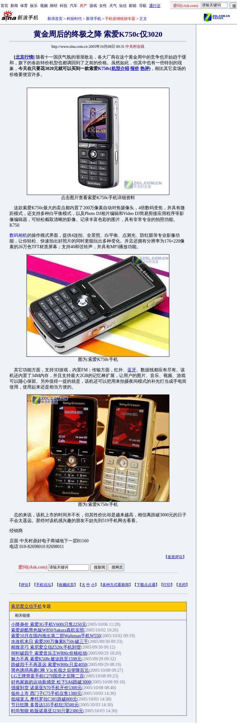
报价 (134, 68)
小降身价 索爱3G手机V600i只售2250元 (48, 624)
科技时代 (74, 18)
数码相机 (18, 235)
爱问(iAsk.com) (32, 567)
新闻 (14, 5)
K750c (104, 68)
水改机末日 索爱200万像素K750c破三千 (49, 641)
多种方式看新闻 (115, 584)
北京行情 (24, 57)
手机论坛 (43, 584)
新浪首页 (55, 18)
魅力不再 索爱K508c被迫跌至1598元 (46, 659)
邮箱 (133, 5)
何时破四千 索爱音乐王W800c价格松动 (49, 653)
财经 (54, 5)
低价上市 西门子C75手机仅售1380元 (46, 693)
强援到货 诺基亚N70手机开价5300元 (46, 687)
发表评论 (175, 557)
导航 (143, 5)
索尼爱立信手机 (26, 606)
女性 (103, 5)
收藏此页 (66, 584)
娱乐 (34, 5)
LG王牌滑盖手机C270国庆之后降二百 (47, 676)
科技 (63, 5)
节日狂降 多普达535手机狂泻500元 (45, 704)
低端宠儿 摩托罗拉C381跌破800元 (44, 699)
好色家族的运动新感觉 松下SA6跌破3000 (51, 682)
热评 (144, 68)
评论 (24, 584)
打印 (167, 584)
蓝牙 (131, 370)
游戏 (93, 5)
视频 (44, 5)
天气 (113, 5)
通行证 (155, 5)
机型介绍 (120, 68)
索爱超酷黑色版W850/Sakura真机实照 (47, 630)
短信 (123, 5)
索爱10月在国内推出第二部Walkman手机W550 (56, 635)
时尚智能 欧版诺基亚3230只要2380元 (47, 710)
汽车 (73, 5)
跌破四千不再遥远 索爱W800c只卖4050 (49, 664)
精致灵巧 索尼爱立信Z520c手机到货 (46, 647)
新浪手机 (93, 18)
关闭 (182, 584)
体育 (24, 5)
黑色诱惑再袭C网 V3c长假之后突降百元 (50, 670)
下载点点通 (146, 584)
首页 (4, 5)
